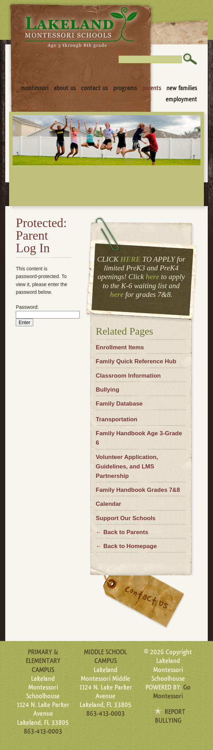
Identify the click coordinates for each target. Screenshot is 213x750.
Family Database (119, 403)
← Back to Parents (122, 532)
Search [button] (190, 59)
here (152, 276)
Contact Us (94, 88)
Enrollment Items (120, 347)
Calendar (108, 504)
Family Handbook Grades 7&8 (138, 490)
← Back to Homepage (126, 546)
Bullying (107, 389)
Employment (181, 99)
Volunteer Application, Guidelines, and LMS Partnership (127, 466)
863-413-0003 (43, 731)
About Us (65, 88)
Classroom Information (128, 375)
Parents (151, 88)
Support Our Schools (126, 518)
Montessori (35, 88)
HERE (130, 259)
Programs (125, 88)
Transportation (116, 419)
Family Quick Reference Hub (136, 361)
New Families (181, 88)
